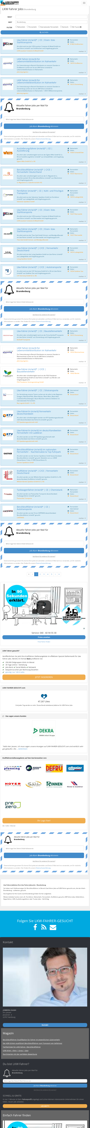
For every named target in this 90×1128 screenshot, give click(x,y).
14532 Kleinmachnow (77, 352)
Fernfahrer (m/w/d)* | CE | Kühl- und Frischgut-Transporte (40, 192)
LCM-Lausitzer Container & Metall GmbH (30, 51)
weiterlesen (22, 749)
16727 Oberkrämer (76, 174)
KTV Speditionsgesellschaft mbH (27, 422)
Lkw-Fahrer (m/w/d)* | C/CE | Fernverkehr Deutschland (37, 249)
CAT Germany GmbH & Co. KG (27, 276)
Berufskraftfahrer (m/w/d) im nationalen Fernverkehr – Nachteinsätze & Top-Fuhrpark (39, 450)
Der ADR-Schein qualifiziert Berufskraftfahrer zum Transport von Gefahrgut (32, 1043)
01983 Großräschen (76, 44)
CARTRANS (20, 517)
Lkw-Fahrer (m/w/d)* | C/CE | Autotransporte (39, 267)
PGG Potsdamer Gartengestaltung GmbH (30, 382)
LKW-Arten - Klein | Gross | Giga (15, 1050)
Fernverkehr (32, 27)
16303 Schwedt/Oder (77, 152)
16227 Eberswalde (76, 214)
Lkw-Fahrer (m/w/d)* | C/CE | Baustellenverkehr (31, 370)
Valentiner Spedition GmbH (26, 201)
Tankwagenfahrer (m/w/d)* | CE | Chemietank (39, 489)
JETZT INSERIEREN (44, 677)
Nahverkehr (20, 27)
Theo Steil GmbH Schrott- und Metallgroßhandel (32, 240)
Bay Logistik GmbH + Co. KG (26, 403)
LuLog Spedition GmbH (24, 259)
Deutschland (74, 394)
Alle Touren (75, 27)
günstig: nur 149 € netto (15, 672)
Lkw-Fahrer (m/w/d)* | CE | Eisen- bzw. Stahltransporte (36, 41)
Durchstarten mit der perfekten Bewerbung (20, 1054)
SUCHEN (44, 32)
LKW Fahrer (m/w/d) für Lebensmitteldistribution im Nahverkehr (36, 60)
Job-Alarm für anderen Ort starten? (44, 132)
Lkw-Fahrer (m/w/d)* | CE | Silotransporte (37, 390)
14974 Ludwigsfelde (76, 197)
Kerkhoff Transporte (23, 340)
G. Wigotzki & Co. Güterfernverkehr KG (29, 182)
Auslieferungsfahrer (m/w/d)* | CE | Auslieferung (34, 149)
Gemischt (64, 27)
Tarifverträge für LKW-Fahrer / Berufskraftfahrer (22, 1047)
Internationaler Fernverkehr (48, 27)
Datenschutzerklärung (43, 139)
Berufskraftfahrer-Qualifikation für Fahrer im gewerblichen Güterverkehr (31, 1040)
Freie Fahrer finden (44, 642)
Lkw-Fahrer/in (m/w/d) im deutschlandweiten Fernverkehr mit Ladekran (39, 431)
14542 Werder (74, 373)
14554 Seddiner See (76, 271)
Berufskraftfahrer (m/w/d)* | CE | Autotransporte (33, 508)
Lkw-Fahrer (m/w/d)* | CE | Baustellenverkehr (39, 331)
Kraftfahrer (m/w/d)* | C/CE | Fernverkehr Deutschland (37, 472)
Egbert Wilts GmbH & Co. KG (26, 161)
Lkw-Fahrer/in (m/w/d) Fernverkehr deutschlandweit (34, 412)
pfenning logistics (22, 72)
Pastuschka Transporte (24, 498)
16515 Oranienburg (76, 84)
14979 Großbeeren (76, 63)
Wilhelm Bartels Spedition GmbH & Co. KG (30, 481)
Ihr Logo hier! (44, 820)
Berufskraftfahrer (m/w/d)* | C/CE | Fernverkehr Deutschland (34, 170)
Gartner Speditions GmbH (25, 462)
